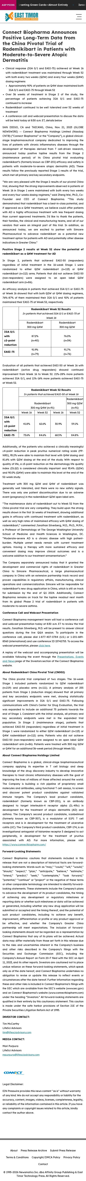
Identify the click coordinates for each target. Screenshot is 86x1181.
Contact (43, 1164)
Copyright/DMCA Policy (46, 1157)
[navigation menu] (78, 16)
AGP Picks (8, 5)
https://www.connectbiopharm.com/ (24, 844)
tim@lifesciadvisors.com (16, 1032)
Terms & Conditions (17, 1157)
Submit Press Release (63, 1150)
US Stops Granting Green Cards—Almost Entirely (38, 4)
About (14, 1150)
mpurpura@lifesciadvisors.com (21, 1054)
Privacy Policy (71, 1157)
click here (44, 645)
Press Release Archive (34, 1150)
